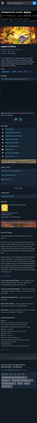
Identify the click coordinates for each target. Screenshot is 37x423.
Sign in (3, 114)
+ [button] (30, 73)
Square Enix (11, 50)
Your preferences (17, 368)
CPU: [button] (19, 384)
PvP (26, 73)
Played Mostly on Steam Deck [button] (21, 381)
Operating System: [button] (8, 384)
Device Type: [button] (6, 387)
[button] (18, 80)
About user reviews (6, 368)
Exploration (5, 73)
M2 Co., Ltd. (19, 50)
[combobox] (20, 3)
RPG (20, 73)
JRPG (14, 73)
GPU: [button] (26, 384)
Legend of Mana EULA (9, 163)
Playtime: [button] (5, 381)
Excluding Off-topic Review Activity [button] (13, 378)
